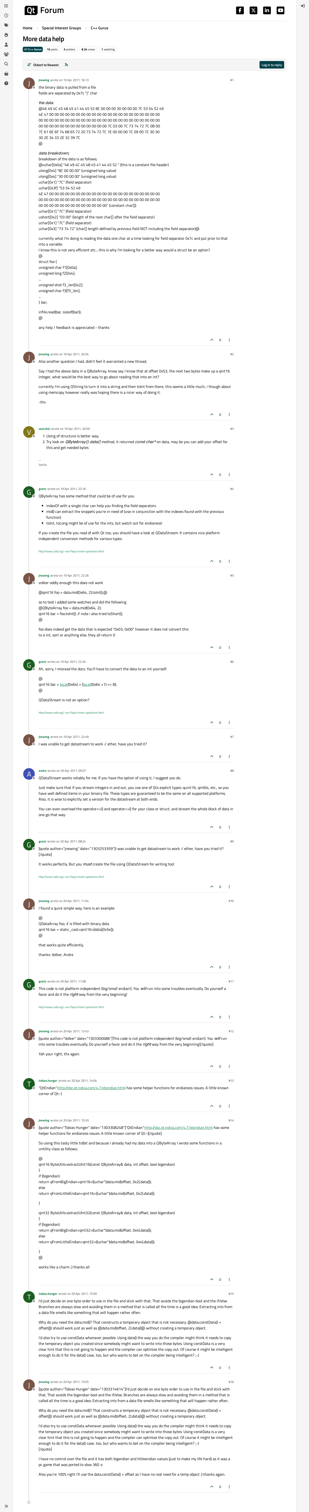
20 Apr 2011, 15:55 (76, 1381)
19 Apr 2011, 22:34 (73, 661)
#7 (232, 736)
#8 (232, 770)
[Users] (6, 44)
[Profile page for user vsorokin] (29, 432)
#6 (232, 661)
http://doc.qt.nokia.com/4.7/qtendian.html (92, 1088)
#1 (232, 79)
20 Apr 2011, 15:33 (76, 1120)
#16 (231, 1381)
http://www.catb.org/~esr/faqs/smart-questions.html (71, 551)
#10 (231, 900)
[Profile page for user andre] (29, 774)
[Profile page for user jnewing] (29, 83)
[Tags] (6, 25)
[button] (6, 1506)
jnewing (44, 79)
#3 (232, 428)
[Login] (302, 6)
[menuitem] (302, 6)
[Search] (6, 64)
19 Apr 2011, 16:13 (76, 79)
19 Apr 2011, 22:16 (73, 488)
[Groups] (6, 54)
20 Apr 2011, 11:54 (76, 900)
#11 (231, 981)
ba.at (64, 684)
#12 (231, 1031)
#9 (232, 841)
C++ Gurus (33, 49)
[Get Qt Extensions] (6, 73)
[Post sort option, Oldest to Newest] (43, 65)
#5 (232, 575)
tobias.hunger (48, 1080)
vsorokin (44, 428)
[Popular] (6, 35)
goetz (42, 488)
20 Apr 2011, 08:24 (73, 841)
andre (43, 770)
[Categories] (6, 6)
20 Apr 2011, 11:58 (73, 981)
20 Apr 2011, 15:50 (84, 1293)
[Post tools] (229, 340)
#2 (232, 354)
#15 (231, 1293)
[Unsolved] (6, 83)
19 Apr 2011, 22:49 (76, 736)
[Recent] (6, 15)
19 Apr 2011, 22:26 (76, 575)
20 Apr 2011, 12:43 (76, 1031)
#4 (232, 488)
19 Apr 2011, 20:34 (76, 354)
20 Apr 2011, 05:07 (73, 770)
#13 (231, 1080)
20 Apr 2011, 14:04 (84, 1080)
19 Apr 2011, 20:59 (77, 428)
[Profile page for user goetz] (29, 492)
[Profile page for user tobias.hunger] (29, 1084)
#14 (231, 1120)
